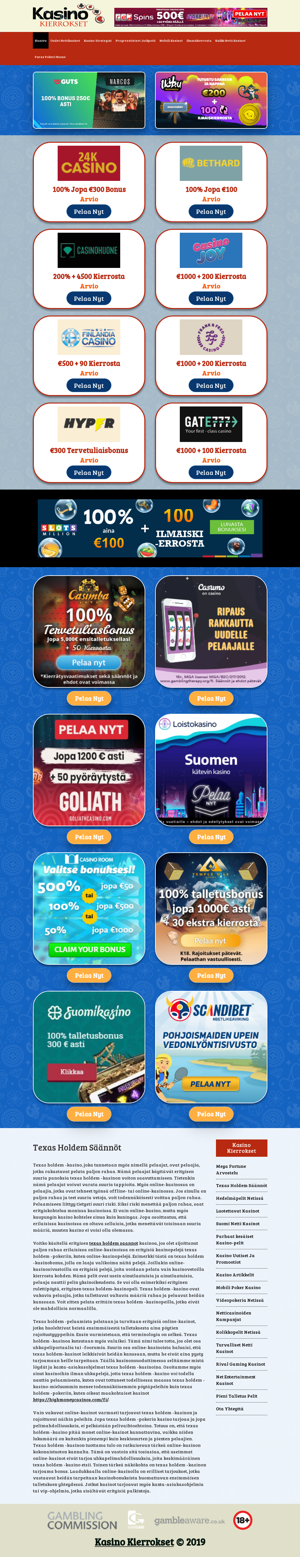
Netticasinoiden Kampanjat (233, 1316)
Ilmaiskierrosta (199, 40)
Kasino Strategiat (98, 40)
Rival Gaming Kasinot (240, 1364)
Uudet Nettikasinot (65, 40)
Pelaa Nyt (89, 211)
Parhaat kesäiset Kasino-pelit (234, 1239)
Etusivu (42, 40)
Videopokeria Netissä (240, 1300)
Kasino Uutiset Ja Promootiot (235, 1258)
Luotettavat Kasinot (237, 1211)
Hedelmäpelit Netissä (240, 1198)
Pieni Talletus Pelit (236, 1396)
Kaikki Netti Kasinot (230, 40)
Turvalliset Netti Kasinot (234, 1348)
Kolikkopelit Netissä (238, 1332)
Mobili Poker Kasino (238, 1287)
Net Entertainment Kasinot (235, 1379)
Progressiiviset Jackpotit (136, 40)
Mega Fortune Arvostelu (231, 1169)
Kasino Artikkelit (235, 1274)
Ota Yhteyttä (230, 1408)
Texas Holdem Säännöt (241, 1185)
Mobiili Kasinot (171, 40)
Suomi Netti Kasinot (238, 1223)
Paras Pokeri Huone (50, 56)
